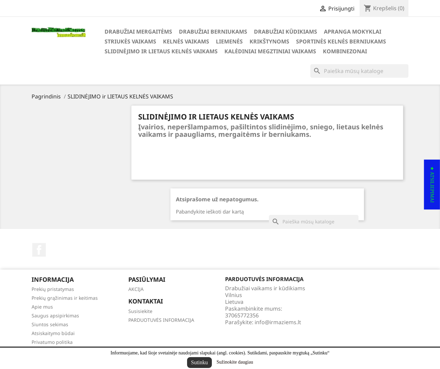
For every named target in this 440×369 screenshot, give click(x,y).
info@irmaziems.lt (278, 322)
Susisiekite (140, 311)
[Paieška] (359, 71)
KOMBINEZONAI (345, 51)
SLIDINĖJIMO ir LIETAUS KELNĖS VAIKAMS (161, 51)
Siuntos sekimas (50, 324)
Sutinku (199, 362)
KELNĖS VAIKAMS (186, 41)
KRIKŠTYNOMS (269, 41)
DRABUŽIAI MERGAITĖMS (138, 31)
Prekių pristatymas (53, 289)
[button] (432, 184)
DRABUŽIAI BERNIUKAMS (213, 31)
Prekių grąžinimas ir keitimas (65, 298)
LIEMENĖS (229, 41)
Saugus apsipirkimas (55, 315)
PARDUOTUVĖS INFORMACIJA (161, 320)
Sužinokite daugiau (235, 362)
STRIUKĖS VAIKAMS (130, 41)
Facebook (39, 250)
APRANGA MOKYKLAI (352, 31)
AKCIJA (136, 289)
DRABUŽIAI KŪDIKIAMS (285, 31)
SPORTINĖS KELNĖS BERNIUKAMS (341, 41)
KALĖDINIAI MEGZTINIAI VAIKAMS (270, 51)
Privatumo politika (52, 342)
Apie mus (42, 306)
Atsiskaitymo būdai (53, 333)
